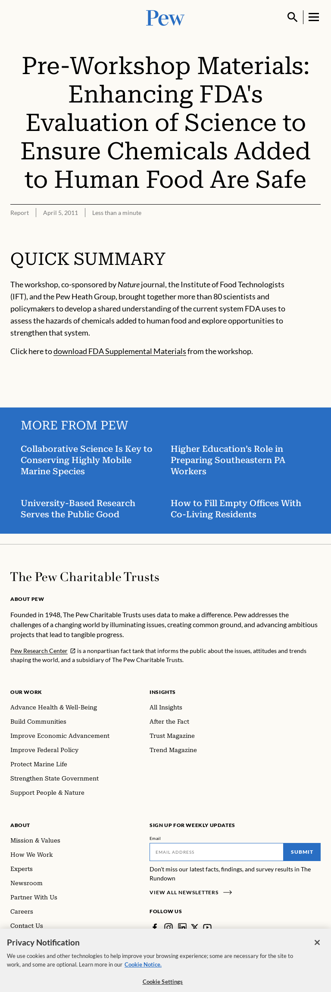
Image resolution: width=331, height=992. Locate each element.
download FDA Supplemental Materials (119, 351)
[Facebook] (155, 927)
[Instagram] (168, 927)
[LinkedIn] (182, 927)
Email (155, 838)
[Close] (317, 946)
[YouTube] (207, 927)
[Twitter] (195, 927)
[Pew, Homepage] (165, 17)
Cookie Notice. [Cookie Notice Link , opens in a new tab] (143, 968)
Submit (302, 852)
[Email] (217, 852)
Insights (163, 692)
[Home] (84, 577)
